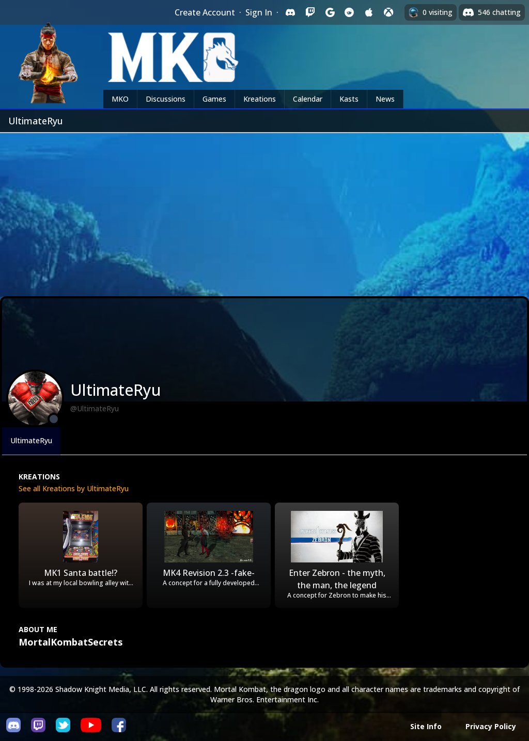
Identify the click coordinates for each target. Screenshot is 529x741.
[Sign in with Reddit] (349, 12)
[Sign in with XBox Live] (388, 12)
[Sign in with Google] (329, 12)
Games (214, 99)
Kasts (349, 99)
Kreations (259, 99)
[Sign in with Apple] (369, 12)
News (385, 99)
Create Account (205, 12)
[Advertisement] (264, 210)
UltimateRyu (31, 440)
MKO (120, 99)
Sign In (258, 12)
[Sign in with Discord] (290, 12)
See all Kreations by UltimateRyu (74, 488)
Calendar (307, 99)
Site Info (426, 726)
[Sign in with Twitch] (310, 12)
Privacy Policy (490, 726)
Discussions (165, 99)
